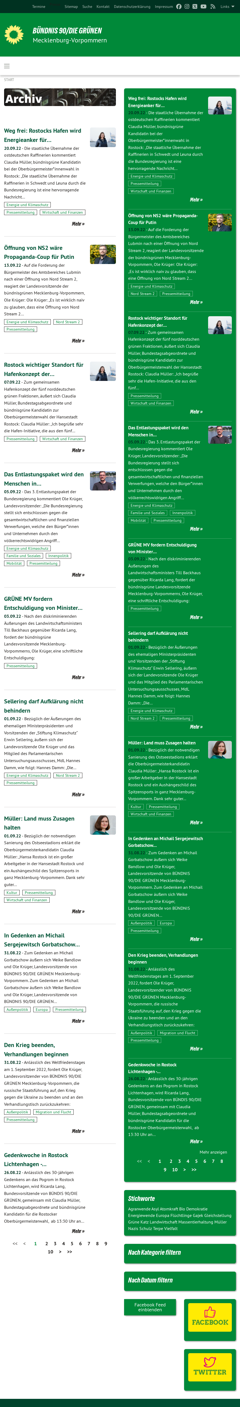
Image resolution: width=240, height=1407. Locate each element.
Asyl (155, 1208)
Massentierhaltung (196, 1221)
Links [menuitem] (225, 6)
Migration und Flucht (53, 1121)
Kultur (12, 901)
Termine (38, 6)
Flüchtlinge (181, 1215)
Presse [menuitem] (55, 4)
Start (9, 79)
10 (50, 1261)
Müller (220, 1221)
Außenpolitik (17, 1018)
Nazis (133, 1228)
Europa (42, 1018)
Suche (87, 6)
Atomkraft (169, 1208)
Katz (145, 1221)
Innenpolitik (58, 555)
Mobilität (14, 563)
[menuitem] (38, 6)
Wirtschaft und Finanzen (62, 212)
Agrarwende (139, 1208)
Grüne (134, 1221)
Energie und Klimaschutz (27, 204)
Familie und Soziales (24, 555)
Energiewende (142, 1215)
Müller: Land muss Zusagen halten (164, 742)
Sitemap (71, 6)
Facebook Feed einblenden (150, 1307)
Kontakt (103, 6)
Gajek (198, 1215)
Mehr (76, 224)
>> (69, 1261)
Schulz (146, 1228)
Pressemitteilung (21, 212)
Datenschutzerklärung (132, 6)
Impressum (164, 6)
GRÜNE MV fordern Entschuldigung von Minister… (31, 607)
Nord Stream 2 (68, 321)
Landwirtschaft (164, 1221)
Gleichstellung (218, 1215)
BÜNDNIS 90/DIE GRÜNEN (71, 30)
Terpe (158, 1228)
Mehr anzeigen (213, 1151)
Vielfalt (171, 1228)
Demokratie (197, 1208)
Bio (182, 1208)
